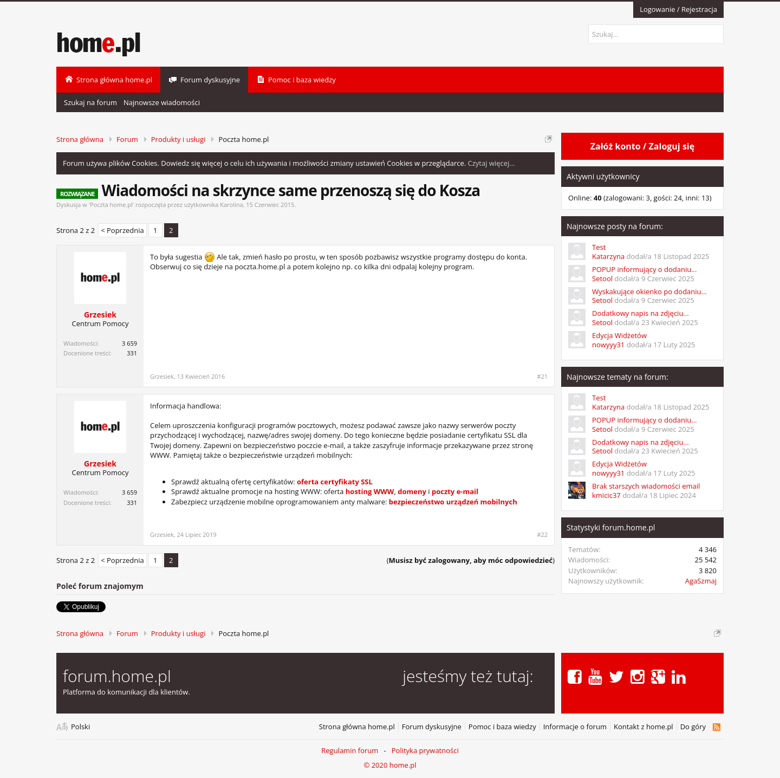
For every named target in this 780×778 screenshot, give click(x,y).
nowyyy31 (608, 344)
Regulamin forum (349, 750)
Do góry (693, 726)
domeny (412, 491)
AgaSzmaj (701, 581)
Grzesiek (100, 314)
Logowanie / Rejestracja (678, 9)
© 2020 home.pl (389, 765)
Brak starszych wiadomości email (646, 486)
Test (599, 247)
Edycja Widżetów (619, 335)
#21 (542, 376)
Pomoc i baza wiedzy (502, 726)
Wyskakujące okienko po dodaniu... (649, 291)
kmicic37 (606, 495)
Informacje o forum (575, 726)
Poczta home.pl (111, 204)
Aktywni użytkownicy (603, 176)
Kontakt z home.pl (643, 726)
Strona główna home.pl (357, 726)
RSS (716, 727)
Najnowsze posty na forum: (615, 226)
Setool (602, 278)
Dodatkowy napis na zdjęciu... (640, 313)
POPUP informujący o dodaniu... (644, 269)
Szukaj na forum (90, 102)
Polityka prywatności (425, 750)
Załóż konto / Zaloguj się (642, 146)
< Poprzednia (122, 230)
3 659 (129, 343)
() (471, 560)
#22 (542, 535)
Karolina (231, 204)
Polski (80, 726)
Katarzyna (608, 256)
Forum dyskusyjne (431, 726)
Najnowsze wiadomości (161, 102)
